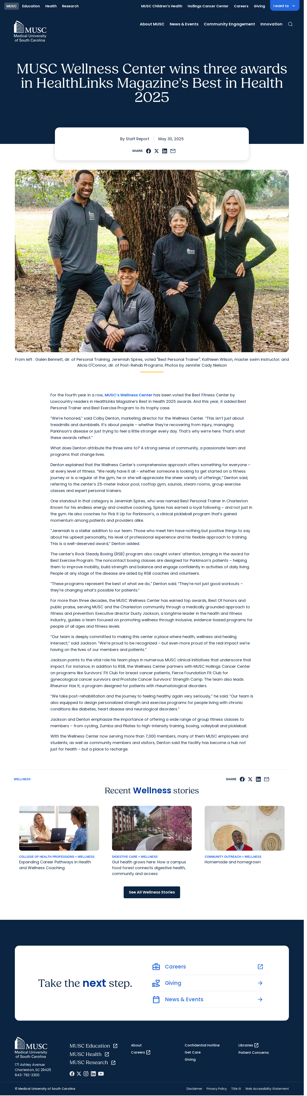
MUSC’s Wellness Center (128, 395)
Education (31, 6)
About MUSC (152, 24)
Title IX (236, 1089)
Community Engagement (229, 24)
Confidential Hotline (202, 1045)
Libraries (248, 1045)
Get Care (193, 1052)
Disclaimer (194, 1089)
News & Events (184, 24)
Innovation (271, 24)
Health (51, 6)
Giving (259, 6)
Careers (241, 6)
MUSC (11, 6)
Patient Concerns (253, 1052)
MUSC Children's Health (161, 6)
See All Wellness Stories (152, 892)
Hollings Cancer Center (208, 6)
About (136, 1045)
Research (70, 6)
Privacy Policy (217, 1089)
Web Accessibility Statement (267, 1089)
